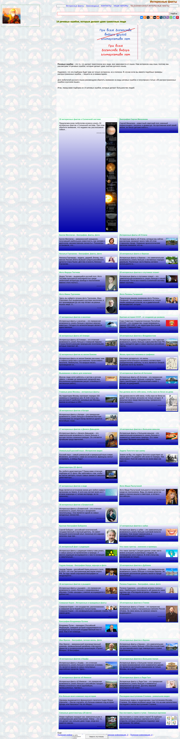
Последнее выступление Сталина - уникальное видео (147, 696)
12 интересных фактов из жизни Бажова (82, 354)
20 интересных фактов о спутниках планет (141, 272)
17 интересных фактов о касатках (79, 317)
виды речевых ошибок (126, 80)
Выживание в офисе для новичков (79, 373)
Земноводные (92, 6)
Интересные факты (165, 1)
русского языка (119, 66)
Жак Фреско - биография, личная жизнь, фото (84, 640)
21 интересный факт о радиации (78, 547)
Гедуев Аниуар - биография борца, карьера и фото (87, 565)
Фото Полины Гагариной (133, 294)
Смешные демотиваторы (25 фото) (79, 713)
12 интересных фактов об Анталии (138, 373)
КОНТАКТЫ (106, 6)
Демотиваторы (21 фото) (74, 467)
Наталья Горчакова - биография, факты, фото (84, 254)
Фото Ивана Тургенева (73, 294)
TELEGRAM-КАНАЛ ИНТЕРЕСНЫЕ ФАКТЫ (149, 6)
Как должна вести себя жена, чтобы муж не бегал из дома (148, 392)
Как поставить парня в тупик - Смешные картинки (145, 713)
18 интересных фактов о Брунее (137, 640)
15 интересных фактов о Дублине (137, 565)
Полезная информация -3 (117, 735)
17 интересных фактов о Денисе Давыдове (83, 429)
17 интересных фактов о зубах (136, 526)
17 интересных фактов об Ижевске (79, 678)
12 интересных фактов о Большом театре (141, 659)
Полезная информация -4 (141, 735)
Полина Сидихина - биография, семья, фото (142, 584)
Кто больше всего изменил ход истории (81, 696)
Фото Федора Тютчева (73, 272)
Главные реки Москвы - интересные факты (83, 392)
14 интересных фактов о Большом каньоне (142, 429)
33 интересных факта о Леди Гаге (137, 678)
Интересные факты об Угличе (135, 235)
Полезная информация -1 (69, 735)
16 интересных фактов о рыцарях (79, 584)
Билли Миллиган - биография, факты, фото (83, 235)
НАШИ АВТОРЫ (121, 6)
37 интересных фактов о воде (77, 486)
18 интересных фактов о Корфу (78, 659)
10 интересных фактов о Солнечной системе (84, 119)
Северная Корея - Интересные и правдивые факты (87, 603)
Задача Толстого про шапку (134, 451)
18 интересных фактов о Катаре (78, 411)
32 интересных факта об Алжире (78, 336)
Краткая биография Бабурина (77, 526)
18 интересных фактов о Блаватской (80, 505)
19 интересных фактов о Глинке (136, 603)
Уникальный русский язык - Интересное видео (85, 451)
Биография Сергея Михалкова (136, 119)
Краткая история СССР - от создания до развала (144, 317)
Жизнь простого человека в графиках (139, 354)
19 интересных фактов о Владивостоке (140, 336)
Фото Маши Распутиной (133, 486)
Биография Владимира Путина (77, 621)
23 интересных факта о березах (136, 254)
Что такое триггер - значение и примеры (140, 547)
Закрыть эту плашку (96, 736)
